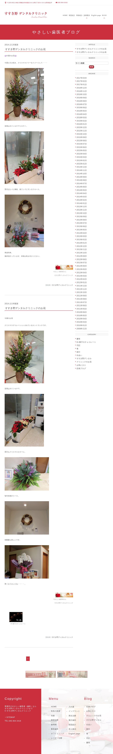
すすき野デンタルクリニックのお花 (25, 49)
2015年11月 (82, 131)
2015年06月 (82, 147)
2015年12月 (82, 127)
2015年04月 (82, 154)
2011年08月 (82, 299)
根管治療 (54, 720)
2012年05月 (82, 269)
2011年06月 (82, 305)
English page (96, 15)
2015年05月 (82, 150)
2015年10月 (82, 134)
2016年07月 (82, 104)
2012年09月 (82, 256)
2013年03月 (82, 236)
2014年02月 (82, 200)
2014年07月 (82, 183)
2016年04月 (82, 114)
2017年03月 (82, 78)
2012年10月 (82, 253)
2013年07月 (82, 223)
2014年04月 (82, 193)
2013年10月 (82, 213)
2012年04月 (82, 273)
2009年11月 (82, 329)
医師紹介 (79, 15)
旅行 (78, 352)
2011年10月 (82, 292)
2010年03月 (82, 322)
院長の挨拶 (55, 711)
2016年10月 (82, 94)
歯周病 (54, 725)
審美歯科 (54, 729)
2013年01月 (82, 243)
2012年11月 (82, 249)
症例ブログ (81, 368)
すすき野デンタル (84, 358)
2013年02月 (82, 240)
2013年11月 (82, 210)
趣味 (78, 339)
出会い (79, 355)
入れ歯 (71, 707)
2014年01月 (82, 203)
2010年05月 (82, 315)
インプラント (74, 711)
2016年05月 (82, 111)
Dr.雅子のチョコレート (86, 342)
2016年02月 (82, 121)
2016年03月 (82, 117)
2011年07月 (82, 302)
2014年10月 (82, 174)
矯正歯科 (72, 720)
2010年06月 (82, 312)
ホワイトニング (57, 733)
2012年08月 (82, 259)
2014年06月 (82, 187)
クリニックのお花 (84, 362)
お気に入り (81, 365)
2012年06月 (82, 266)
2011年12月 (82, 286)
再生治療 (72, 716)
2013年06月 (82, 226)
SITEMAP (11, 717)
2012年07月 (82, 263)
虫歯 (53, 716)
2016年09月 (82, 98)
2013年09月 (82, 216)
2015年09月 (82, 137)
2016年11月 (82, 91)
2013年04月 (82, 233)
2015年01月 (82, 164)
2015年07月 (82, 144)
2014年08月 (82, 180)
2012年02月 (82, 279)
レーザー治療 (56, 738)
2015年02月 (82, 160)
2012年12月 (82, 246)
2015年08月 (82, 141)
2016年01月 (82, 124)
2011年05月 (82, 309)
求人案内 (72, 729)
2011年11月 (82, 289)
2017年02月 (82, 81)
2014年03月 (82, 197)
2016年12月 (82, 88)
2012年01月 (82, 282)
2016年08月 (82, 101)
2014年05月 (82, 190)
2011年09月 (82, 296)
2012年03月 (82, 276)
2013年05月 (82, 230)
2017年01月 (82, 84)
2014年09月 (82, 177)
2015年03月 (82, 157)
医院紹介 (72, 15)
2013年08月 (82, 220)
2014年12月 (82, 167)
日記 (78, 345)
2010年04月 (82, 319)
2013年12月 (82, 206)
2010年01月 (82, 325)
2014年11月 (82, 170)
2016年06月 (82, 108)
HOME (65, 15)
